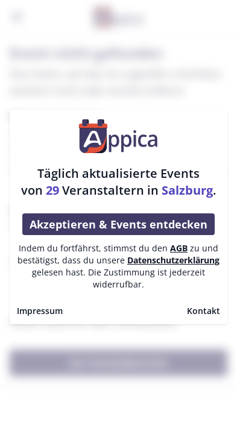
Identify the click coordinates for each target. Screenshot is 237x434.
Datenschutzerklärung (173, 260)
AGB (179, 248)
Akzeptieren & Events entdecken (118, 224)
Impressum (40, 310)
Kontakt (203, 310)
